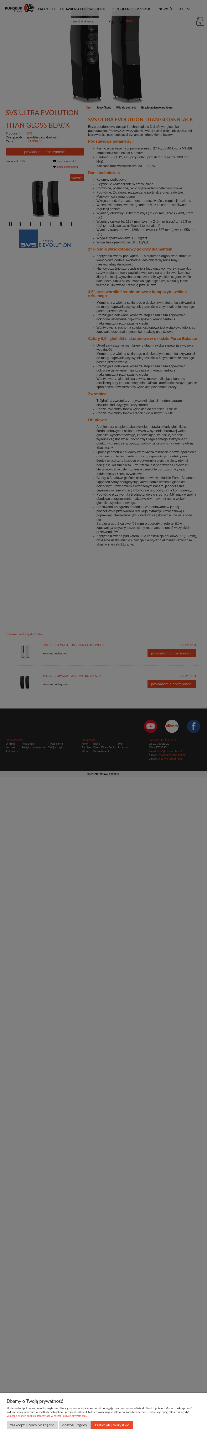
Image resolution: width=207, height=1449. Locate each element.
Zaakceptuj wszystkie (112, 1425)
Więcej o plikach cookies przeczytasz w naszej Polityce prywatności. (47, 1415)
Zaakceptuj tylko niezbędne (32, 1425)
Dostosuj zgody (74, 1425)
